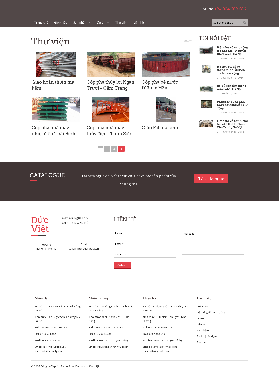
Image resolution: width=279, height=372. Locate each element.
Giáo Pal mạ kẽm (160, 127)
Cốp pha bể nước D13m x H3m (160, 84)
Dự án (101, 22)
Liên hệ (139, 22)
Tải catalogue (211, 178)
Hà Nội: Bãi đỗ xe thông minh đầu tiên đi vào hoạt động (231, 70)
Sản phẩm (80, 22)
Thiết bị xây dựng (207, 336)
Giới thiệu (60, 22)
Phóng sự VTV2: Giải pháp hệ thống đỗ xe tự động (232, 105)
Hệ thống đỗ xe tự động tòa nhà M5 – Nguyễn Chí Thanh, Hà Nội (232, 51)
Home (200, 318)
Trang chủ (41, 22)
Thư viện (121, 22)
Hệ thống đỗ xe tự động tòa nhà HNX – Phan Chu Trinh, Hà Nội (232, 124)
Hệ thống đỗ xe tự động (211, 312)
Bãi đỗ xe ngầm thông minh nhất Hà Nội (231, 87)
